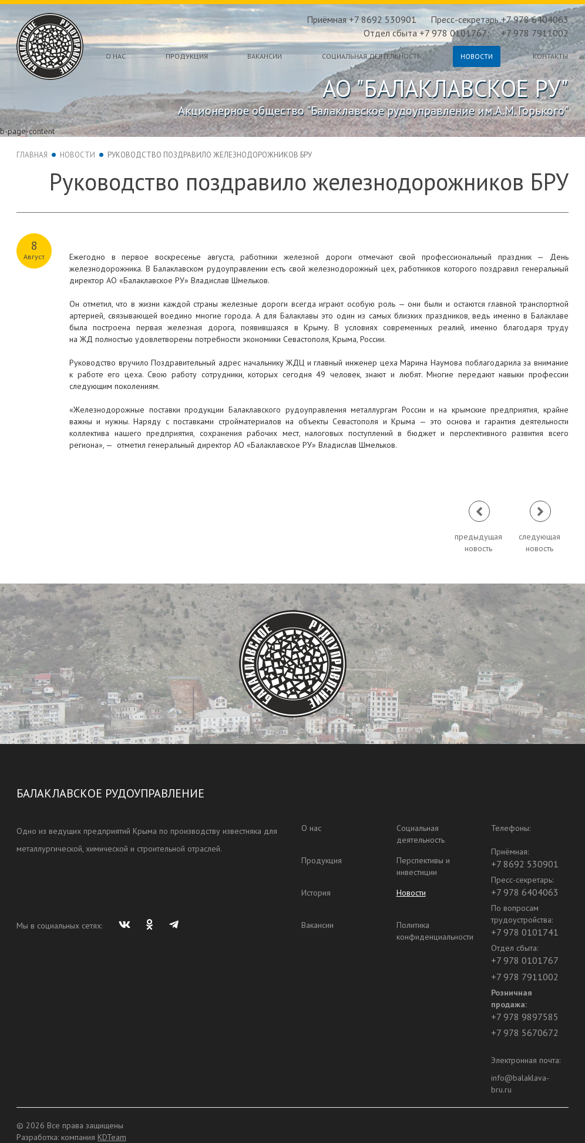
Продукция (187, 56)
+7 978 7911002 (535, 33)
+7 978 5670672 (525, 1032)
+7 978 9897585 (525, 1017)
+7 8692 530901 (525, 864)
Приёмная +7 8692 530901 (361, 19)
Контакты (550, 56)
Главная (32, 155)
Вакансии (264, 56)
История (316, 892)
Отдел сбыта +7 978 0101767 (425, 33)
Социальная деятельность (371, 56)
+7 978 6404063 (525, 892)
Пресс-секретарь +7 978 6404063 (500, 19)
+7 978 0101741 (525, 932)
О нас (116, 56)
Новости (476, 56)
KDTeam (112, 1137)
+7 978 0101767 (525, 960)
